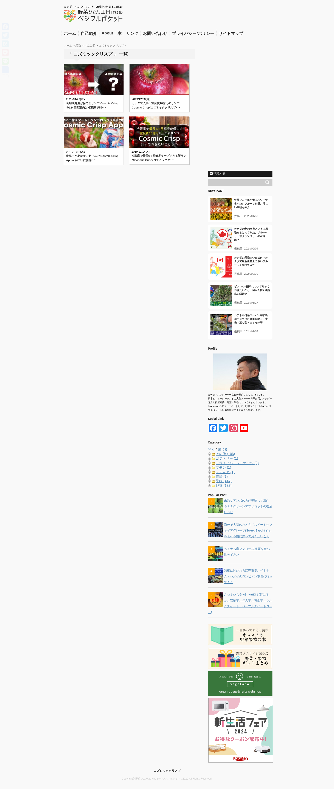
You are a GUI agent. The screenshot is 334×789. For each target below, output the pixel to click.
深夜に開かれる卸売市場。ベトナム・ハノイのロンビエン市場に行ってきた (248, 576)
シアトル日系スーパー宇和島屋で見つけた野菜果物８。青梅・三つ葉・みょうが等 (251, 319)
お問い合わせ (155, 33)
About (107, 33)
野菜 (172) (224, 485)
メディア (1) (225, 472)
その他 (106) (225, 454)
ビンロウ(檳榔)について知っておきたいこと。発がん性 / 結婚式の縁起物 (252, 290)
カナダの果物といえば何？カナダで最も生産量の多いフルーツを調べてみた (251, 261)
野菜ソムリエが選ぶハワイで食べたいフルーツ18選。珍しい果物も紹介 (251, 203)
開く (211, 449)
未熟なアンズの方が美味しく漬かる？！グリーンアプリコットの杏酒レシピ (248, 506)
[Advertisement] (240, 104)
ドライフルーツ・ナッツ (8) (237, 463)
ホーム (70, 33)
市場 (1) (222, 476)
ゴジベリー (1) (227, 458)
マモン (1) (223, 467)
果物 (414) (224, 481)
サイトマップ (231, 33)
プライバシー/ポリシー (193, 33)
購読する (218, 173)
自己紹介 (89, 33)
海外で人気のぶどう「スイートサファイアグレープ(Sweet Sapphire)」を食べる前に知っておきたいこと (248, 530)
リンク (132, 33)
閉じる (223, 449)
